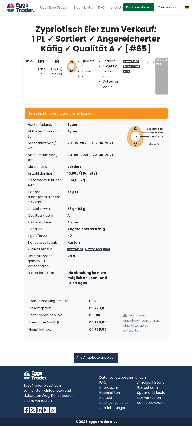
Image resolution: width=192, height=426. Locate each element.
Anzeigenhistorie (150, 382)
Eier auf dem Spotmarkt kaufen (152, 390)
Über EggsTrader (54, 7)
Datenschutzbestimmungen (122, 377)
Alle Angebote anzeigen (96, 357)
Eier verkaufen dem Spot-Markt (151, 400)
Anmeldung (168, 7)
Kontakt (115, 7)
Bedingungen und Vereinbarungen (113, 405)
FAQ (101, 7)
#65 (29, 61)
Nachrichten (84, 7)
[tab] (96, 80)
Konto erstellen (138, 7)
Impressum (108, 387)
